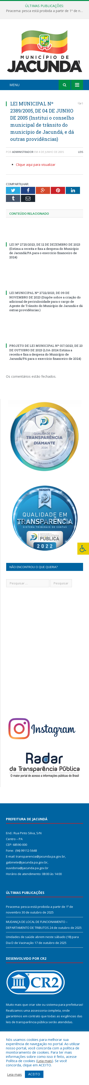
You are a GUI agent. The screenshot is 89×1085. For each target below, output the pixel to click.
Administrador (22, 152)
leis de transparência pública (27, 1022)
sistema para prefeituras (64, 1004)
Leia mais (44, 1060)
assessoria (39, 1010)
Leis (80, 152)
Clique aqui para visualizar (35, 164)
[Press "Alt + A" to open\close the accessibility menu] (83, 549)
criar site (35, 1004)
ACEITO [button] (34, 1074)
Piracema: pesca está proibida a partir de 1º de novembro (45, 11)
